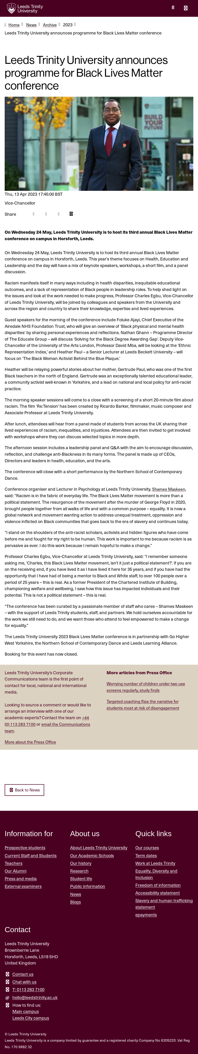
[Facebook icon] (33, 214)
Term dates (146, 855)
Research (79, 870)
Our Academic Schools (92, 855)
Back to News (25, 790)
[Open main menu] (185, 8)
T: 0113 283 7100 (28, 989)
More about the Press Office (31, 741)
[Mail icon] (72, 214)
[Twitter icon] (46, 214)
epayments (146, 914)
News (32, 24)
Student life (81, 878)
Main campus (25, 1011)
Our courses (147, 847)
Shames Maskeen (169, 489)
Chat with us (24, 981)
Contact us (22, 974)
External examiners (23, 886)
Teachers (13, 863)
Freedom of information (158, 885)
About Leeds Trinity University (98, 847)
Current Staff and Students (31, 855)
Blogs (75, 901)
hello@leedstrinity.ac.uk (35, 997)
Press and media (21, 878)
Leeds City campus (30, 1017)
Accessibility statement (157, 892)
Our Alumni (15, 870)
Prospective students (25, 847)
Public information (87, 886)
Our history (80, 863)
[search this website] (173, 8)
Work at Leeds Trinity (155, 863)
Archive (51, 24)
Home (14, 24)
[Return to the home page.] (25, 8)
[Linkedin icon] (59, 214)
